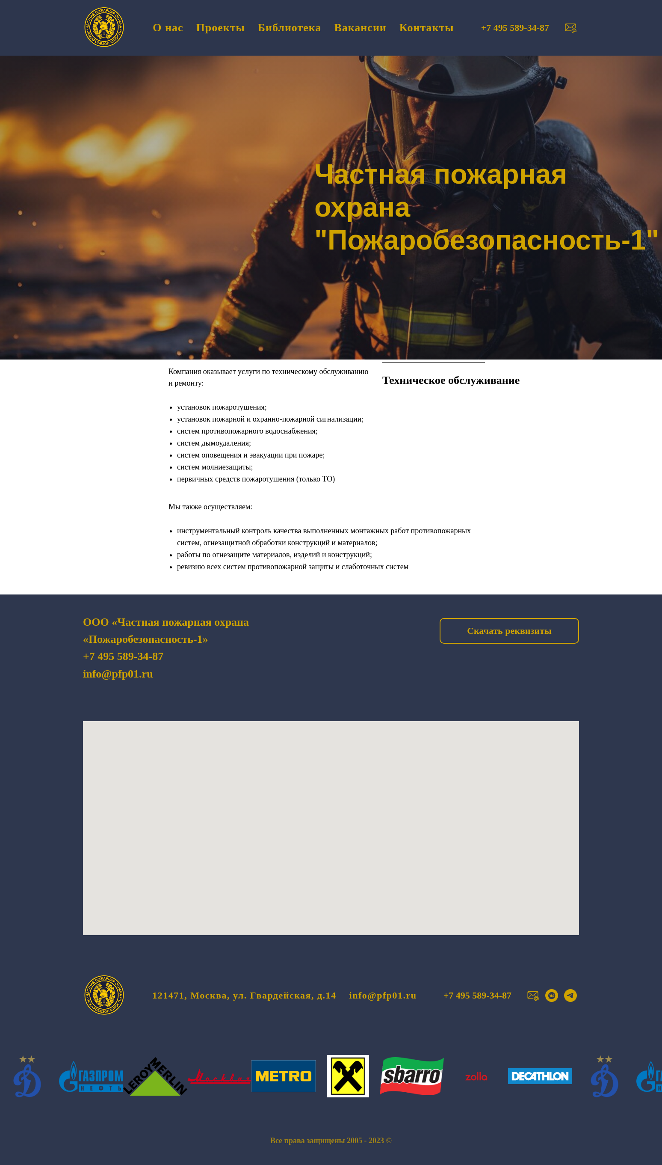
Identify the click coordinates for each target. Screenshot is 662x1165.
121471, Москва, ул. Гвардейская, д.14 (244, 995)
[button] (570, 27)
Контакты (426, 27)
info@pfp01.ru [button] (383, 995)
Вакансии (360, 27)
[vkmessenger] (551, 995)
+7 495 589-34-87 (123, 656)
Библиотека (290, 27)
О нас (168, 27)
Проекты (220, 27)
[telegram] (570, 995)
